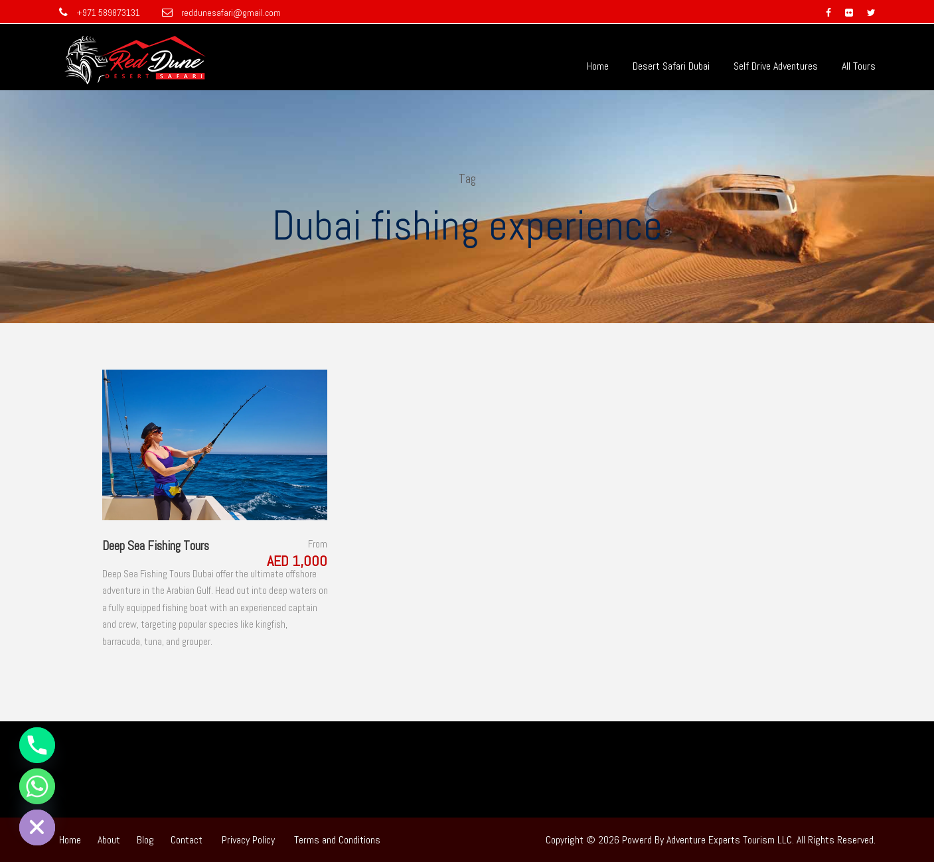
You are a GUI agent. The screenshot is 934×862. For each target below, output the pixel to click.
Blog (145, 840)
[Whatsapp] (37, 786)
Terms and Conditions (337, 840)
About (109, 840)
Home (598, 66)
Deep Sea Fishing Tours (155, 546)
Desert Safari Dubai (671, 66)
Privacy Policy (248, 840)
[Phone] (37, 745)
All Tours (859, 66)
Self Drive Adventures (776, 66)
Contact (186, 840)
